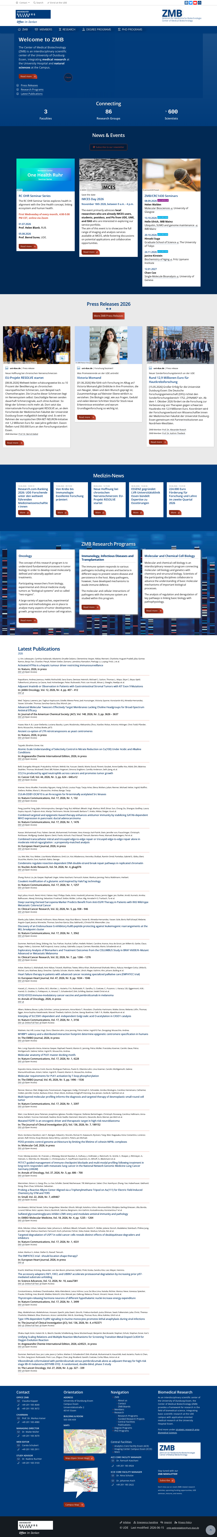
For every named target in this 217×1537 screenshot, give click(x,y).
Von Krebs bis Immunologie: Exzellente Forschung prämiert (70, 494)
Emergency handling (145, 1522)
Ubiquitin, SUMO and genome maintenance (170, 225)
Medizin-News (108, 475)
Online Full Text (32, 1022)
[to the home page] (33, 17)
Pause (68, 77)
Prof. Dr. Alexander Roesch (174, 429)
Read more (26, 76)
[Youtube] (195, 3)
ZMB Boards (124, 1406)
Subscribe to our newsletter (108, 147)
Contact (122, 1403)
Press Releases (29, 85)
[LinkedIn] (186, 3)
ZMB (23, 29)
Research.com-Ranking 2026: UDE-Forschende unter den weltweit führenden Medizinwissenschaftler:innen (33, 497)
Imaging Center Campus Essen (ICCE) (133, 1449)
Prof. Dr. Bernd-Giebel (28, 434)
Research (67, 29)
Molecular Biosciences (157, 208)
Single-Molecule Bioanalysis (160, 276)
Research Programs (32, 89)
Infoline (125, 1522)
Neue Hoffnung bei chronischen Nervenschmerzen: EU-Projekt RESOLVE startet (108, 496)
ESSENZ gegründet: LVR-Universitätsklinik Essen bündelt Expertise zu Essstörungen (145, 496)
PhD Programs (130, 29)
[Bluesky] (190, 3)
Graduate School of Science (160, 242)
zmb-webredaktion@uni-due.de (183, 1527)
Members (43, 29)
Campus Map (72, 1504)
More (22, 512)
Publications (124, 1424)
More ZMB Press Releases (108, 315)
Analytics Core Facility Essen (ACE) (131, 1445)
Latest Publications (32, 93)
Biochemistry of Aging (157, 259)
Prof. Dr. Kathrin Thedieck (173, 433)
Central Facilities (126, 1421)
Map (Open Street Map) (77, 1458)
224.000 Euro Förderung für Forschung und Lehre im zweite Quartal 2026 (183, 496)
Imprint (166, 1522)
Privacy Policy (183, 1522)
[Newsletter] (199, 3)
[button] (23, 3)
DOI (19, 671)
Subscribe (165, 1480)
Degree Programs (96, 29)
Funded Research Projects (131, 1418)
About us (122, 1400)
